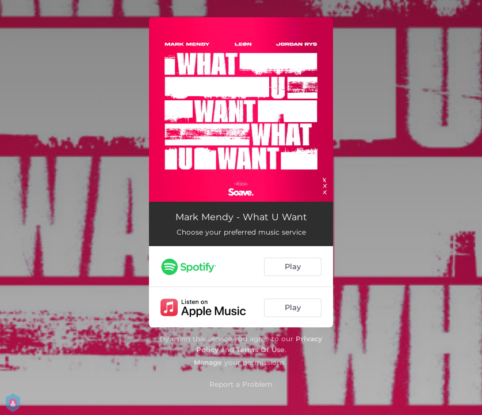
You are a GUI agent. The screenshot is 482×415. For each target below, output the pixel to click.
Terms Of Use (260, 349)
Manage (208, 362)
